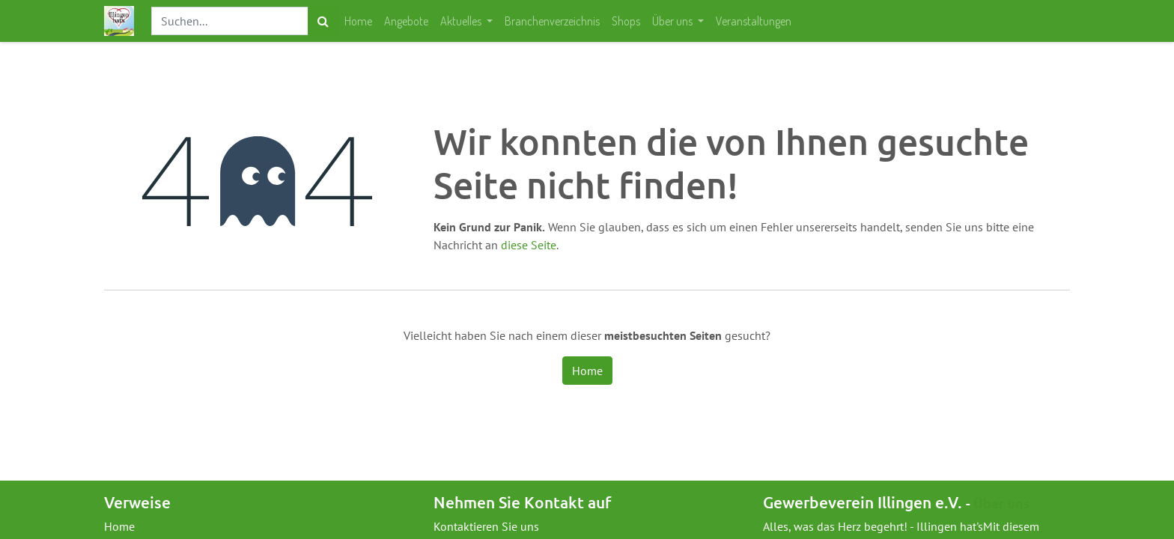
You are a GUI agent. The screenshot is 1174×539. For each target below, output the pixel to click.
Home (587, 370)
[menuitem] (358, 21)
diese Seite (528, 244)
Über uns (1001, 502)
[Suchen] (323, 21)
